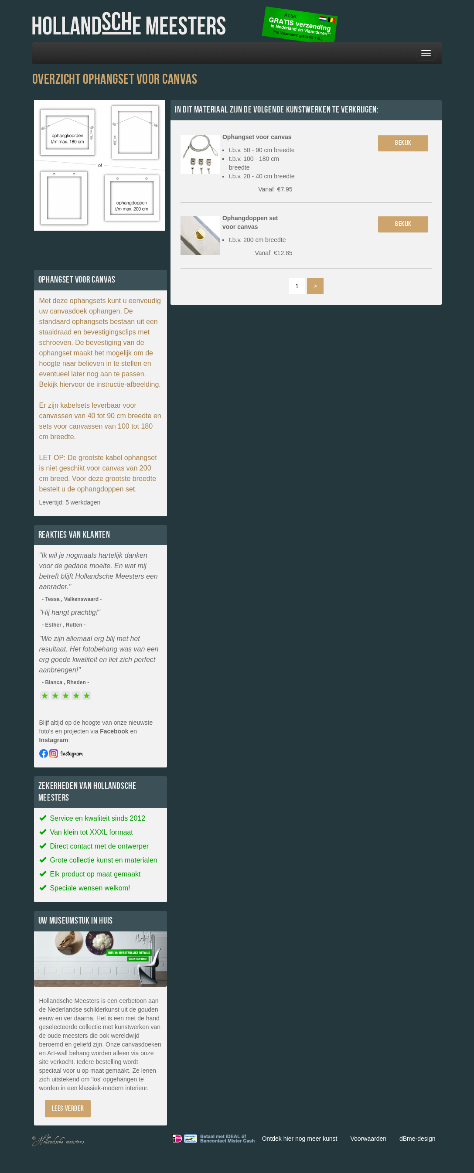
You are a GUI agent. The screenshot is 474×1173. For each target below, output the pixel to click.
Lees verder (68, 1108)
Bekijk (403, 143)
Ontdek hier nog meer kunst (300, 1138)
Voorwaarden (368, 1138)
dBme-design (417, 1138)
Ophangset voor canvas (257, 136)
